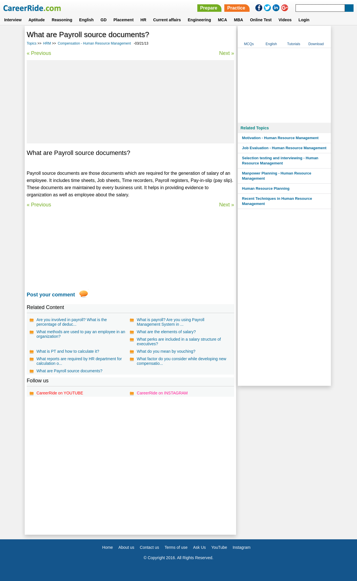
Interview (13, 20)
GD (104, 20)
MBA (238, 20)
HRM (47, 43)
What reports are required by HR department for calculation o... (79, 361)
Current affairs (167, 20)
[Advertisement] (130, 102)
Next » (226, 53)
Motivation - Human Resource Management (280, 138)
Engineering (199, 20)
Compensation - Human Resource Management (94, 43)
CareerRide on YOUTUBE (59, 393)
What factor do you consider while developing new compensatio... (181, 361)
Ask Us (199, 547)
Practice (236, 7)
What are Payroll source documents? (69, 371)
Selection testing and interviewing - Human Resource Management (280, 160)
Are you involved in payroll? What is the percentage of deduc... (71, 322)
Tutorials (293, 44)
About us (126, 547)
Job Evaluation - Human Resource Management (284, 148)
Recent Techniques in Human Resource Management (277, 201)
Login (303, 20)
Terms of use (176, 547)
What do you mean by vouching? (166, 351)
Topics (31, 43)
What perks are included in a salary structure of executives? (179, 341)
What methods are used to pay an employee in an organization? (80, 334)
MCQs (249, 44)
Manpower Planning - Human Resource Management (276, 176)
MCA (222, 20)
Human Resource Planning (266, 188)
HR (143, 20)
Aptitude (36, 20)
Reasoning (62, 20)
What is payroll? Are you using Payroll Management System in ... (170, 322)
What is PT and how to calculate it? (67, 351)
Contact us (149, 547)
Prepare (208, 7)
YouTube (219, 547)
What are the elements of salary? (166, 331)
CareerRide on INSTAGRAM (162, 393)
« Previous (39, 53)
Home (107, 547)
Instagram (241, 547)
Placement (123, 20)
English (86, 20)
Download (316, 44)
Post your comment (51, 295)
